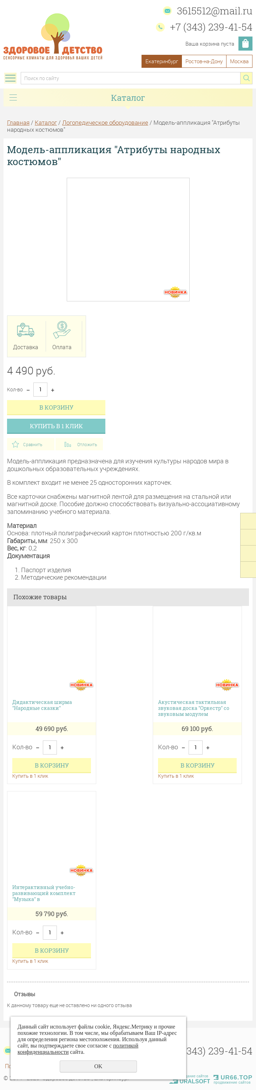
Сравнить (32, 444)
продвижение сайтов (232, 1082)
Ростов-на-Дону (204, 61)
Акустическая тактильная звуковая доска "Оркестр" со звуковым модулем (193, 708)
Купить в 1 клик (56, 426)
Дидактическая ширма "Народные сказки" (42, 705)
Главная (18, 122)
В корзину (56, 407)
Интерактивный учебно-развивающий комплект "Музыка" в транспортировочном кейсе (48, 893)
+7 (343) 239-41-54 (211, 26)
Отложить (87, 444)
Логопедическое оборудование (105, 122)
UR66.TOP (233, 1077)
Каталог (46, 122)
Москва (239, 61)
